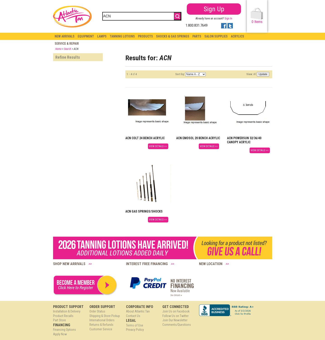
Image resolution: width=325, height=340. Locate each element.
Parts (196, 36)
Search (67, 49)
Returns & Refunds (101, 324)
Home (58, 49)
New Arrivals (65, 36)
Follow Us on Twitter (175, 316)
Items (257, 16)
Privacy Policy (135, 329)
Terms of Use (134, 325)
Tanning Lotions (122, 36)
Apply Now (60, 334)
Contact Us (133, 316)
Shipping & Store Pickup (104, 316)
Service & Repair (67, 43)
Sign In (228, 18)
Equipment (86, 36)
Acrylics (237, 36)
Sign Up (214, 9)
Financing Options (64, 329)
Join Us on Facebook (175, 311)
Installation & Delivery (66, 311)
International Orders (102, 320)
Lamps (102, 36)
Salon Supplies (216, 36)
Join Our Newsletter (174, 320)
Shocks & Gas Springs (172, 36)
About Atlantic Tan (138, 311)
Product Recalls (63, 316)
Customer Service (100, 329)
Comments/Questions (176, 324)
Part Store (59, 320)
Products (145, 36)
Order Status (97, 311)
